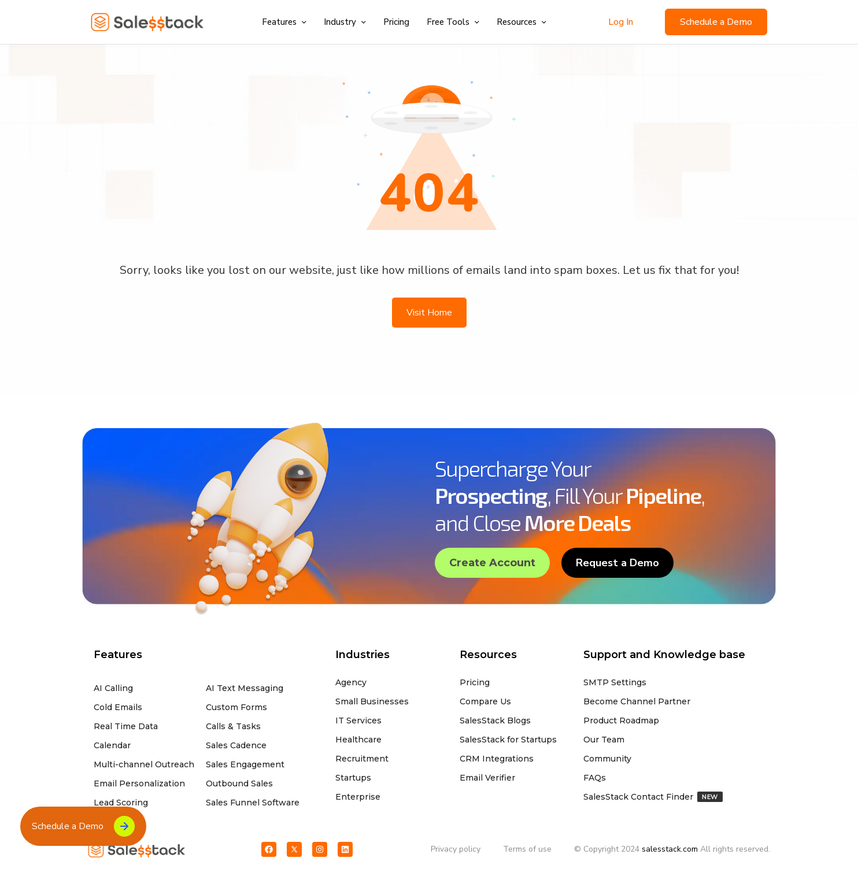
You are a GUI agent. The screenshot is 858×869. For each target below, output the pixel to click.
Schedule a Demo (716, 22)
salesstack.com (670, 849)
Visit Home (429, 312)
